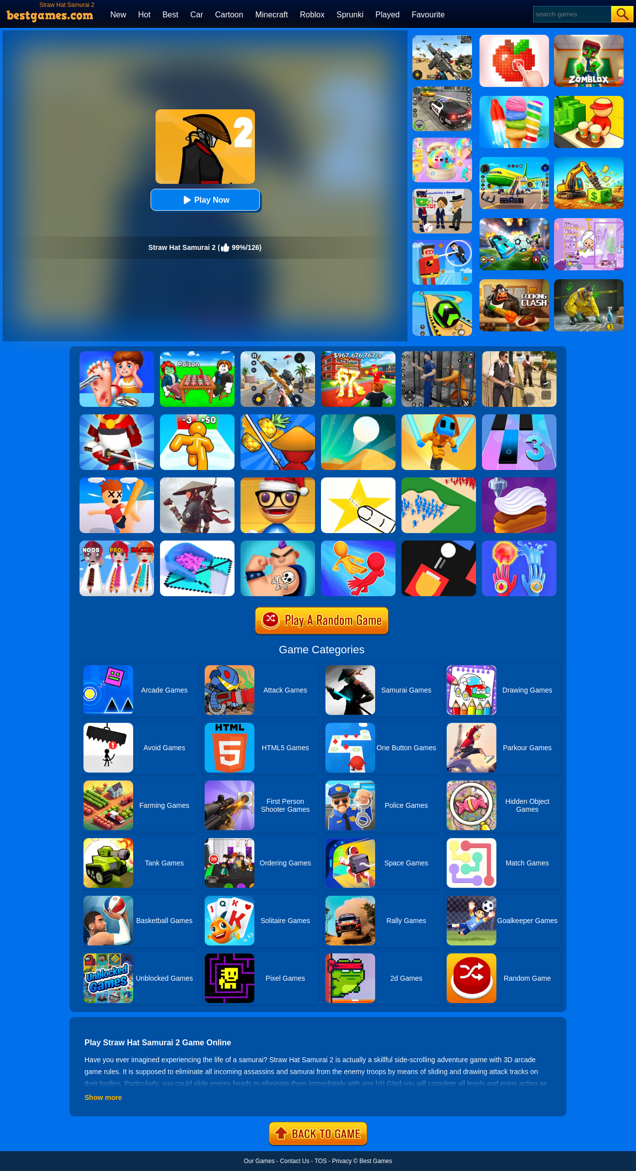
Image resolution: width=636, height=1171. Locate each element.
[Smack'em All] (117, 480)
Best (170, 14)
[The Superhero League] (442, 243)
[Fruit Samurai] (277, 417)
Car (196, 14)
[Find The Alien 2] (442, 192)
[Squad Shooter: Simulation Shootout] (442, 38)
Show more (103, 1097)
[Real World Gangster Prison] (438, 354)
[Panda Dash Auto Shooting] (277, 354)
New (118, 14)
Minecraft (271, 14)
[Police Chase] (442, 89)
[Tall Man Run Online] (197, 417)
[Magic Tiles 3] (519, 417)
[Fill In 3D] (197, 544)
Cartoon (229, 14)
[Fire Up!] (438, 544)
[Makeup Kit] (117, 544)
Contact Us (294, 1161)
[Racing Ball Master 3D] (442, 294)
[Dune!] (358, 417)
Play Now (205, 200)
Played (388, 14)
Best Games (375, 1161)
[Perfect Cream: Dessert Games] (519, 480)
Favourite (428, 14)
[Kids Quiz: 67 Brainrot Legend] (358, 354)
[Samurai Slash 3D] (117, 417)
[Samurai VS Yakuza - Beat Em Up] (197, 480)
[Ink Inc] (277, 544)
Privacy (341, 1161)
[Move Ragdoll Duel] (358, 544)
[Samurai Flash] (438, 417)
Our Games (259, 1161)
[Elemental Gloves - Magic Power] (519, 544)
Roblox (312, 14)
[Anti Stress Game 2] (277, 480)
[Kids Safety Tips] (117, 354)
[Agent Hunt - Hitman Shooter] (519, 354)
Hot (144, 14)
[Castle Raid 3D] (438, 480)
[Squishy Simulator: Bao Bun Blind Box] (442, 141)
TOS (320, 1161)
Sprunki (349, 14)
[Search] (571, 14)
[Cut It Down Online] (358, 480)
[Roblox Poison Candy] (197, 354)
